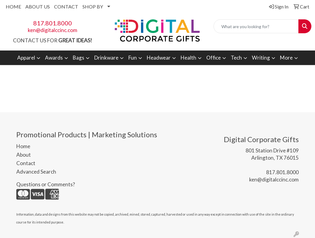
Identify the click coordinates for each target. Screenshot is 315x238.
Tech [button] (236, 57)
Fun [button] (132, 57)
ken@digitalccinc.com (52, 30)
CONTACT (66, 6)
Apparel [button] (26, 57)
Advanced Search (36, 171)
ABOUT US (37, 6)
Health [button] (188, 57)
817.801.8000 (52, 23)
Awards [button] (54, 57)
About (23, 155)
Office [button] (213, 57)
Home (23, 146)
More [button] (286, 57)
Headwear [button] (159, 57)
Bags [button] (78, 57)
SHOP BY (92, 6)
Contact (25, 163)
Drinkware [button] (106, 57)
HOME (13, 6)
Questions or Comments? (45, 184)
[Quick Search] (256, 26)
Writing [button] (261, 57)
